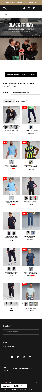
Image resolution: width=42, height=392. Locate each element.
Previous (3, 126)
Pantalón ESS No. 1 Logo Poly (31, 130)
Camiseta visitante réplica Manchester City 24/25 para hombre (30, 167)
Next (19, 126)
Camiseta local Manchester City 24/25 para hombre (11, 166)
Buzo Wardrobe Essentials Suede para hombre (11, 273)
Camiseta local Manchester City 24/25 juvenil (11, 202)
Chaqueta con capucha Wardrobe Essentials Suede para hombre (11, 237)
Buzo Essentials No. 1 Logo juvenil (11, 308)
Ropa (7, 14)
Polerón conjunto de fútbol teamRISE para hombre (30, 202)
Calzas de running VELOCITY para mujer (31, 237)
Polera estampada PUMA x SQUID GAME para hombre (30, 273)
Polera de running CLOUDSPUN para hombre (30, 308)
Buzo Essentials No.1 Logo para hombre (11, 131)
